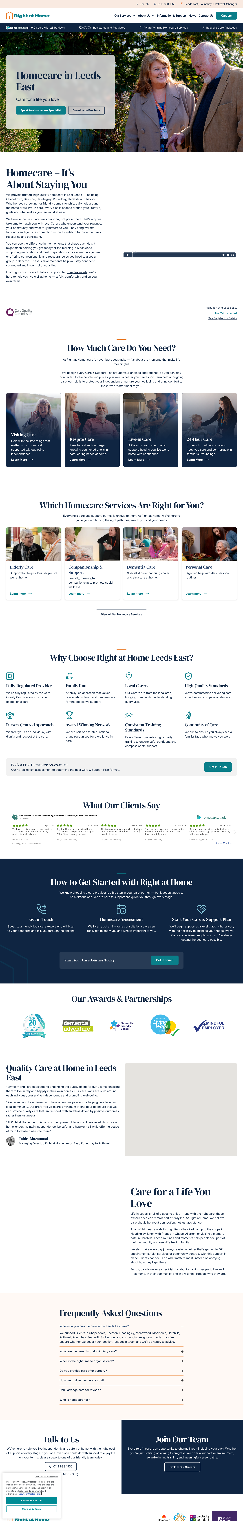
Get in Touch (218, 767)
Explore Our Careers (182, 1467)
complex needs (77, 272)
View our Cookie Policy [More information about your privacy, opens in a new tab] (30, 1494)
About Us (144, 15)
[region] (31, 1496)
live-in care (35, 208)
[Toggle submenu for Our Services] (133, 16)
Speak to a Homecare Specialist (40, 110)
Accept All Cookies (31, 1500)
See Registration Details (222, 318)
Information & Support (171, 15)
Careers (226, 15)
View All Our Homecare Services (121, 614)
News (192, 15)
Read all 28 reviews (224, 843)
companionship (64, 203)
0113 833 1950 (61, 1466)
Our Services (122, 15)
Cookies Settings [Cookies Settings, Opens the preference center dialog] (31, 1509)
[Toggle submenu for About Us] (153, 16)
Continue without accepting (46, 1477)
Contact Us (206, 15)
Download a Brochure (86, 110)
